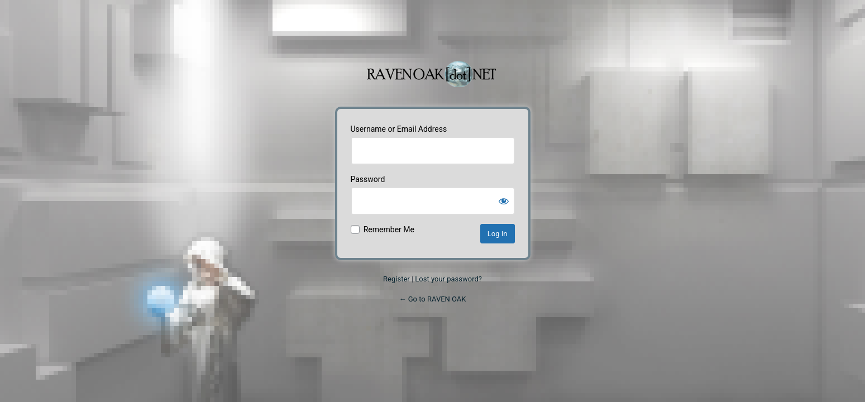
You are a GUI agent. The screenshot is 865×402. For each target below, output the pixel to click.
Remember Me (389, 229)
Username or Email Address (399, 129)
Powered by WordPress (433, 68)
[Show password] (504, 201)
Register (396, 279)
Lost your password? (448, 279)
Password (368, 179)
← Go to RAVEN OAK (432, 299)
